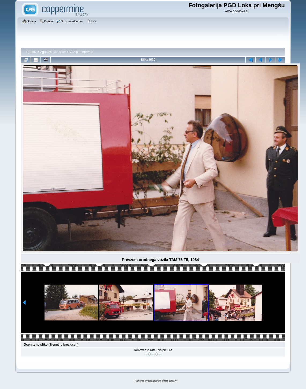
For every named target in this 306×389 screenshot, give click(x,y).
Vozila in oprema (81, 52)
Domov (31, 52)
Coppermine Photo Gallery (162, 381)
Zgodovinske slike (53, 52)
